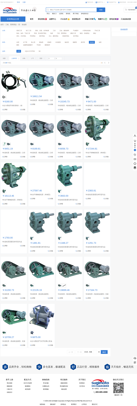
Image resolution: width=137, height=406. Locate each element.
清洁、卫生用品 (21, 36)
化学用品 (75, 36)
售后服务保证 (64, 386)
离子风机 (76, 13)
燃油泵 (41, 42)
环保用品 (32, 36)
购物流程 (9, 386)
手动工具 (97, 30)
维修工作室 (89, 19)
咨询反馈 (112, 19)
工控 (54, 30)
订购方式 (9, 389)
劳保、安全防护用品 (40, 33)
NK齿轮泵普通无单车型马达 (68, 200)
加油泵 (24, 24)
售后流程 (9, 383)
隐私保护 (53, 404)
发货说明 (27, 389)
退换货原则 (64, 383)
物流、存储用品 (84, 33)
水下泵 (25, 42)
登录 (18, 2)
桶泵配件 (47, 45)
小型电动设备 (86, 30)
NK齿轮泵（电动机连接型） (12, 294)
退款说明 (64, 389)
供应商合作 (76, 19)
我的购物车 (132, 10)
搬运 (94, 33)
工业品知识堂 (126, 19)
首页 (31, 19)
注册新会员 (45, 386)
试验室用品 (65, 36)
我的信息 (90, 2)
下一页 (79, 352)
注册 (24, 2)
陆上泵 (33, 42)
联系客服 (46, 389)
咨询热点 (63, 404)
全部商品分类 (13, 19)
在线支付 (9, 392)
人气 (32, 58)
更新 (41, 58)
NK (40, 51)
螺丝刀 (54, 13)
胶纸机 (68, 13)
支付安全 (82, 386)
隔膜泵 (75, 42)
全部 (17, 42)
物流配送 (27, 386)
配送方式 (94, 404)
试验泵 (49, 42)
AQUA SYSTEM (30, 51)
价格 (24, 58)
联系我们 (82, 383)
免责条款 (42, 404)
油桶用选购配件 (28, 45)
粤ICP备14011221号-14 (84, 401)
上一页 (70, 352)
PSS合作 (64, 19)
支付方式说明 (28, 383)
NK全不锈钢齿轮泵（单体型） (96, 153)
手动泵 (39, 45)
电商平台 (100, 2)
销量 (4, 58)
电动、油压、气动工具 (23, 33)
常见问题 (46, 383)
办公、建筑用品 (53, 36)
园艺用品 (42, 36)
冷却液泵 (58, 42)
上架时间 (14, 58)
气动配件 (75, 30)
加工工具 (28, 30)
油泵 (100, 42)
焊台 (48, 13)
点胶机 (61, 13)
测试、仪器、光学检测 (42, 30)
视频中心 (101, 19)
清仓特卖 (41, 19)
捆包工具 (73, 33)
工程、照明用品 (11, 24)
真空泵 (83, 42)
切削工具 (19, 30)
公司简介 (84, 404)
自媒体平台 (112, 2)
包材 (51, 33)
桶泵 (17, 45)
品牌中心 (52, 19)
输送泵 (67, 42)
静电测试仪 (84, 13)
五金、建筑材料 (64, 30)
